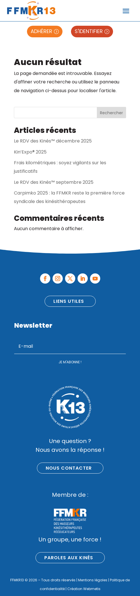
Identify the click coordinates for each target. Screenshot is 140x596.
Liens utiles (68, 301)
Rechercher (111, 113)
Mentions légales (92, 580)
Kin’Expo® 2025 (30, 152)
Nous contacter (69, 468)
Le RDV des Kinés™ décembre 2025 (53, 141)
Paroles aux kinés (68, 557)
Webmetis (92, 588)
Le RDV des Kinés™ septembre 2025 (53, 182)
